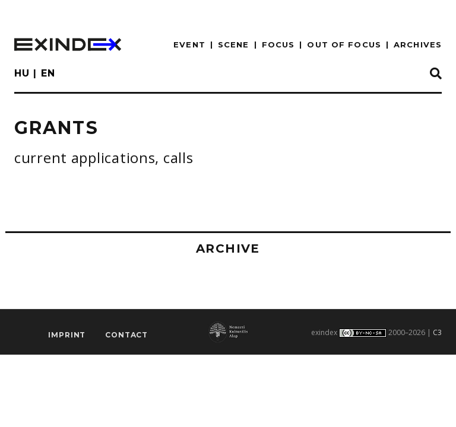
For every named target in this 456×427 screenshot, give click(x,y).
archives (418, 44)
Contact (126, 334)
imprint (67, 334)
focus (278, 44)
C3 (437, 332)
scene (233, 44)
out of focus (344, 44)
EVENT (189, 44)
